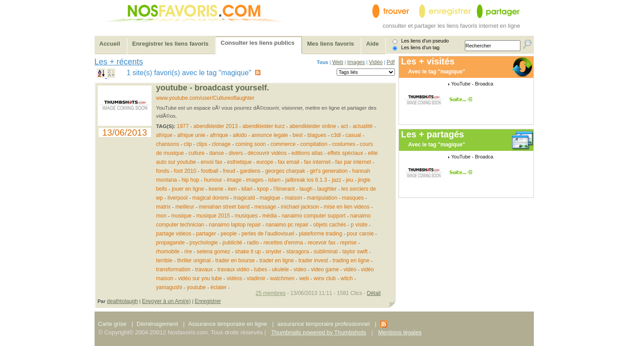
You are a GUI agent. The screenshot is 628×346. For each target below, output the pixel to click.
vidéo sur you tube (200, 278)
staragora (297, 251)
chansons (167, 144)
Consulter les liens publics (258, 42)
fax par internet (353, 162)
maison (293, 198)
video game (325, 269)
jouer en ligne (188, 189)
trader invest (313, 260)
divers (236, 153)
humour (213, 180)
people (229, 234)
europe (264, 162)
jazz (336, 180)
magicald (244, 198)
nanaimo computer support (314, 216)
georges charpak (285, 171)
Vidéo (375, 62)
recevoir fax (321, 242)
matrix (163, 207)
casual (353, 135)
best (298, 135)
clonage (221, 144)
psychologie (204, 242)
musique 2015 (213, 216)
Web (337, 62)
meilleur (184, 207)
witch (347, 278)
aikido (240, 135)
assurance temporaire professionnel (323, 323)
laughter (327, 189)
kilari (246, 189)
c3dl (336, 135)
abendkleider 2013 (216, 126)
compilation (314, 144)
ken (233, 189)
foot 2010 (185, 171)
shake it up (248, 251)
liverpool (178, 198)
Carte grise (113, 323)
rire (188, 251)
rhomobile (168, 251)
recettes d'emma (283, 242)
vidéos (235, 278)
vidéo (349, 269)
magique (270, 198)
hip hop (190, 180)
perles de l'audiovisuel (268, 234)
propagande (170, 242)
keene (216, 189)
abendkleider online (313, 126)
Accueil (110, 43)
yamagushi (169, 287)
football (209, 171)
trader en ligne (277, 260)
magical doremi (210, 198)
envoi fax (211, 162)
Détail (374, 293)
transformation (173, 269)
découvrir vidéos (266, 153)
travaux (203, 269)
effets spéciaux (345, 153)
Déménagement (157, 323)
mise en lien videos (346, 207)
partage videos (173, 234)
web (304, 278)
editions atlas (307, 153)
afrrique (219, 135)
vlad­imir (256, 278)
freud (229, 171)
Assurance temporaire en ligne (227, 323)
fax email (288, 162)
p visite (359, 225)
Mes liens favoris (330, 43)
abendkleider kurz (264, 126)
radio (253, 242)
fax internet (317, 162)
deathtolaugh (122, 301)
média (269, 216)
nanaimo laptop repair (235, 225)
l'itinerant (284, 189)
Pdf (390, 62)
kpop (263, 189)
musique (181, 216)
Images (356, 62)
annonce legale (269, 135)
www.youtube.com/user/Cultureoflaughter (205, 98)
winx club (325, 278)
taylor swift (355, 251)
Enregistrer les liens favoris (170, 43)
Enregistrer (208, 301)
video (300, 269)
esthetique (239, 162)
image (234, 180)
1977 (183, 126)
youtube (196, 287)
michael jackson (300, 207)
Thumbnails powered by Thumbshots (318, 332)
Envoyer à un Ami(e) (166, 301)
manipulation (322, 198)
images (255, 180)
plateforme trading (320, 234)
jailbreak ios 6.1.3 (306, 180)
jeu (350, 180)
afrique (164, 135)
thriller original (194, 260)
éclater (219, 287)
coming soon (250, 144)
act (345, 126)
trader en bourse (235, 260)
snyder (273, 251)
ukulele (280, 269)
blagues (317, 135)
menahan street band (224, 207)
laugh (305, 189)
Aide (372, 43)
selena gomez (213, 251)
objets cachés (329, 225)
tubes (260, 269)
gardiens (250, 171)
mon (162, 216)
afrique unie (191, 135)
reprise (348, 242)
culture (197, 153)
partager (206, 234)
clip (188, 144)
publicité (232, 242)
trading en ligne (351, 260)
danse (216, 153)
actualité (363, 126)
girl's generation (328, 171)
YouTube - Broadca (472, 83)
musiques (245, 216)
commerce (282, 144)
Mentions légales (399, 332)
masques (353, 198)
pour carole (360, 234)
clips (201, 144)
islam (274, 180)
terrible (164, 260)
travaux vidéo (233, 269)
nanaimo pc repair (286, 225)
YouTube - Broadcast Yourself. (212, 87)
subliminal (326, 251)
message (265, 207)
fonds (162, 171)
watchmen (282, 278)
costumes (343, 144)
